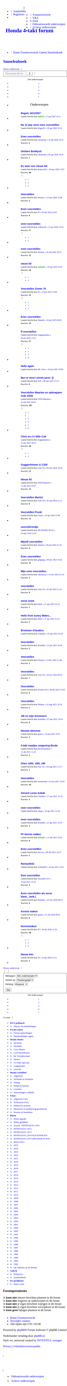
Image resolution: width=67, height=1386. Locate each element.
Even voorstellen (31, 136)
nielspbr (41, 267)
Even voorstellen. (31, 209)
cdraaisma (42, 140)
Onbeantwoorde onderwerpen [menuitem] (27, 1376)
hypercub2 (42, 169)
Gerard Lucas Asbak (33, 793)
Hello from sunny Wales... (36, 615)
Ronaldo (41, 645)
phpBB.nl (39, 1335)
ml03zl (41, 116)
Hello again (27, 366)
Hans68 (41, 320)
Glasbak (41, 796)
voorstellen (27, 586)
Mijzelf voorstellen (31, 541)
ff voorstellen (28, 331)
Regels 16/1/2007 (31, 113)
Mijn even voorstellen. (34, 571)
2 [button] (38, 87)
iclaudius (41, 633)
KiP (39, 381)
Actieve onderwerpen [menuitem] (23, 1380)
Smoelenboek (15, 61)
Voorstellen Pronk (31, 512)
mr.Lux (41, 852)
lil (39, 212)
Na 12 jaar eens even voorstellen (40, 124)
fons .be (41, 767)
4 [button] (38, 93)
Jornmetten (42, 781)
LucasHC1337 (44, 879)
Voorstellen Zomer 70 (33, 288)
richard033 (42, 867)
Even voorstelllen (31, 849)
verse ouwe (27, 600)
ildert (40, 604)
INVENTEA (44, 1340)
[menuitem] (40, 14)
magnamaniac (44, 335)
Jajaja (40, 811)
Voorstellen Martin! (32, 497)
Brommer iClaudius (32, 630)
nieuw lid (26, 263)
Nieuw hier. (27, 954)
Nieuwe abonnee (31, 730)
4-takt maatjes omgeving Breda (39, 745)
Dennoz (41, 197)
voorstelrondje (29, 527)
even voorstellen (31, 223)
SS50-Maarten (44, 399)
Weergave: (21, 976)
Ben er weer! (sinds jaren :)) (37, 377)
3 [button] (38, 90)
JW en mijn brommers (34, 716)
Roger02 (41, 128)
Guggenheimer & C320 (34, 464)
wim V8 (41, 468)
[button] (38, 96)
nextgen (57, 1340)
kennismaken (29, 926)
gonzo (40, 734)
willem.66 (42, 227)
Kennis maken (29, 911)
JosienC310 (43, 689)
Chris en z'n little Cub (33, 436)
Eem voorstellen (30, 875)
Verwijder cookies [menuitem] (20, 1320)
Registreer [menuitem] (17, 14)
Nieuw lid (26, 479)
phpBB (21, 1329)
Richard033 (27, 863)
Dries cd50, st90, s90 (33, 763)
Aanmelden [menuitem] (18, 11)
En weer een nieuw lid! (34, 166)
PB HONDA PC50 (45, 530)
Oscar (40, 515)
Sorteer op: (19, 980)
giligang (41, 560)
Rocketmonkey (44, 749)
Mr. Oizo (41, 369)
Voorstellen (27, 194)
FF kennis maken (31, 834)
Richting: (16, 984)
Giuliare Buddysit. (31, 151)
